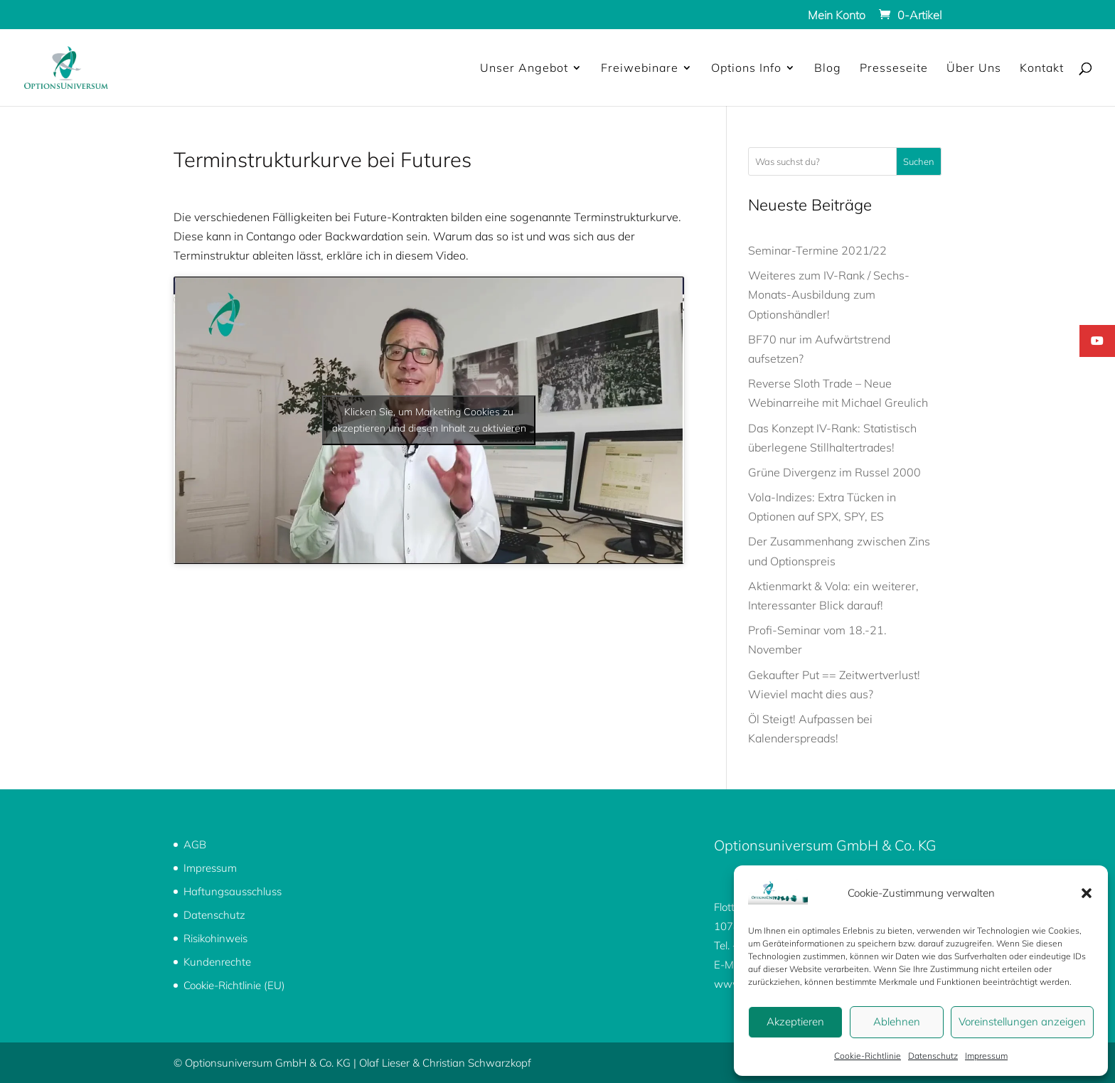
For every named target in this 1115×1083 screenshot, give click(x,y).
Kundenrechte (217, 962)
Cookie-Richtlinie (867, 1055)
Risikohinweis (215, 938)
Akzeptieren (795, 1021)
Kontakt (1042, 69)
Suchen (918, 161)
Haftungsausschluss (232, 891)
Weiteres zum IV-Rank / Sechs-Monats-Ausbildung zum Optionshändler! (828, 294)
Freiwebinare (639, 69)
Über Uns (973, 69)
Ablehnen (896, 1021)
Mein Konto (836, 15)
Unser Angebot (524, 69)
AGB (194, 844)
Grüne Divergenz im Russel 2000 (834, 472)
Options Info (746, 69)
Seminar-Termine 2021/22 (817, 250)
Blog (827, 69)
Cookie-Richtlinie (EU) (234, 985)
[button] (1086, 893)
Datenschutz (933, 1055)
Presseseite (894, 69)
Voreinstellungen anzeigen (1022, 1021)
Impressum (986, 1055)
